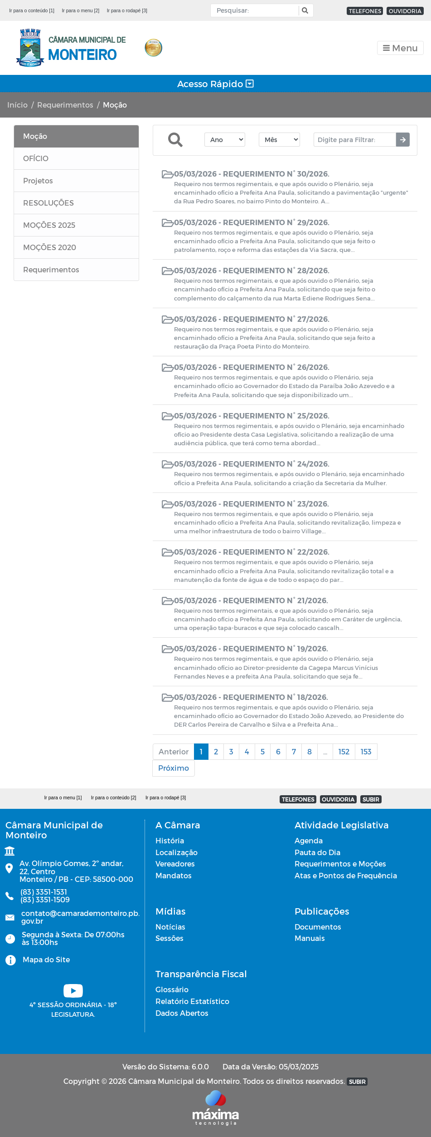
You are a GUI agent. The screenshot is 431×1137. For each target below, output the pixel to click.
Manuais (310, 938)
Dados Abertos (181, 1013)
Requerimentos (65, 104)
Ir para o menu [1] (63, 797)
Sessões (169, 938)
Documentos (318, 926)
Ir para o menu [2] (80, 10)
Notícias (170, 926)
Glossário (172, 989)
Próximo (173, 767)
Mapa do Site (46, 959)
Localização (176, 852)
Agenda (309, 840)
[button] (304, 10)
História (169, 840)
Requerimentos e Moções (340, 863)
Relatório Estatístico (192, 1001)
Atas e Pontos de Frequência (346, 875)
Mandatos (173, 875)
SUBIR (371, 799)
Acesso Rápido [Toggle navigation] (215, 83)
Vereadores (175, 863)
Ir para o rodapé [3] (127, 10)
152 (344, 751)
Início (17, 104)
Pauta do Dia (317, 852)
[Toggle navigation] (400, 48)
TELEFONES (365, 11)
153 (366, 751)
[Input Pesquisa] (257, 10)
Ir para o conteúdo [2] (113, 797)
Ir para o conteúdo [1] (31, 10)
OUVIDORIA (405, 11)
